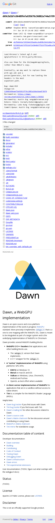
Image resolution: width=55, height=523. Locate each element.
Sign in (49, 4)
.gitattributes (11, 176)
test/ (8, 158)
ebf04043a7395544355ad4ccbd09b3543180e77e (34, 42)
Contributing (11, 448)
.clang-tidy (10, 173)
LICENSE (9, 231)
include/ (9, 146)
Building (9, 445)
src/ (7, 155)
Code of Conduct (13, 451)
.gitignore (10, 179)
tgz (22, 25)
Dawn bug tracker (13, 404)
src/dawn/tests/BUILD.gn (13, 113)
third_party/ (10, 161)
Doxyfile (9, 222)
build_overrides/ (12, 137)
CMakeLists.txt (12, 192)
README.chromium (14, 240)
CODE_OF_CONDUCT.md (16, 198)
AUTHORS (10, 185)
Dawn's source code (15, 415)
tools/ (8, 164)
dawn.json (10, 210)
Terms (30, 519)
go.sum (9, 228)
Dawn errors (11, 462)
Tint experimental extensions (18, 465)
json (50, 519)
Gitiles (15, 519)
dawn (6, 12)
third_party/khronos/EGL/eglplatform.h (19, 118)
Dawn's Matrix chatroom (16, 418)
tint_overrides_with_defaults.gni (19, 246)
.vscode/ (9, 134)
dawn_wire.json (12, 213)
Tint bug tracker (13, 407)
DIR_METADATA (13, 219)
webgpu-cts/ (11, 167)
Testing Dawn (12, 454)
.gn (7, 183)
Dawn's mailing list (14, 410)
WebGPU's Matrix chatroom (18, 424)
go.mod (9, 225)
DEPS (8, 216)
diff (17, 48)
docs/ (8, 140)
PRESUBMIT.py (12, 237)
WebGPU (40, 327)
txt (44, 519)
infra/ (8, 149)
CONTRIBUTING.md (14, 204)
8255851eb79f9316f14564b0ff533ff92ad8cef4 (34, 45)
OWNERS (10, 234)
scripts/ (9, 152)
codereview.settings (14, 201)
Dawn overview (12, 442)
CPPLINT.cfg (11, 207)
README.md (11, 243)
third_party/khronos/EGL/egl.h (15, 116)
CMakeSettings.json (14, 195)
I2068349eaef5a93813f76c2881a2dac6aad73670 (25, 91)
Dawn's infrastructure (15, 459)
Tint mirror (10, 426)
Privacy (23, 519)
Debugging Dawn (13, 456)
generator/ (10, 143)
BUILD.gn (10, 189)
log (16, 25)
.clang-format (11, 170)
